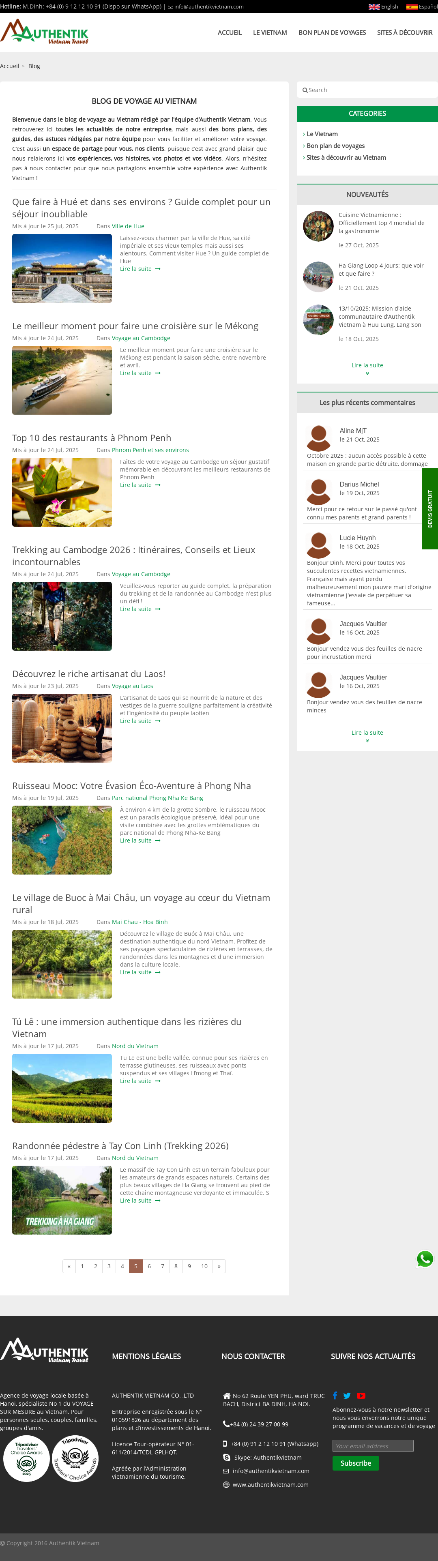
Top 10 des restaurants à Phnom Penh (92, 437)
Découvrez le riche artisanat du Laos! (88, 673)
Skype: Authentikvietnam (262, 1457)
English (383, 6)
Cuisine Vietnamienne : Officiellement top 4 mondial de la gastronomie (382, 223)
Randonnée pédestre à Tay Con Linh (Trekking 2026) (120, 1145)
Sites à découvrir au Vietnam (346, 157)
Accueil (230, 32)
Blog (34, 66)
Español (422, 6)
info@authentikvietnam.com (206, 6)
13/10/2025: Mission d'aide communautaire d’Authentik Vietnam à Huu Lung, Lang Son (380, 316)
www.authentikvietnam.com (271, 1484)
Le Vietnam (270, 32)
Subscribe (356, 1463)
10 (204, 1266)
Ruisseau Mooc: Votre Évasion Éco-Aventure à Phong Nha (131, 785)
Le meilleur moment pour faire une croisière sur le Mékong (135, 325)
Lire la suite (140, 268)
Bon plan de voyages (332, 32)
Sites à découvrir (404, 32)
